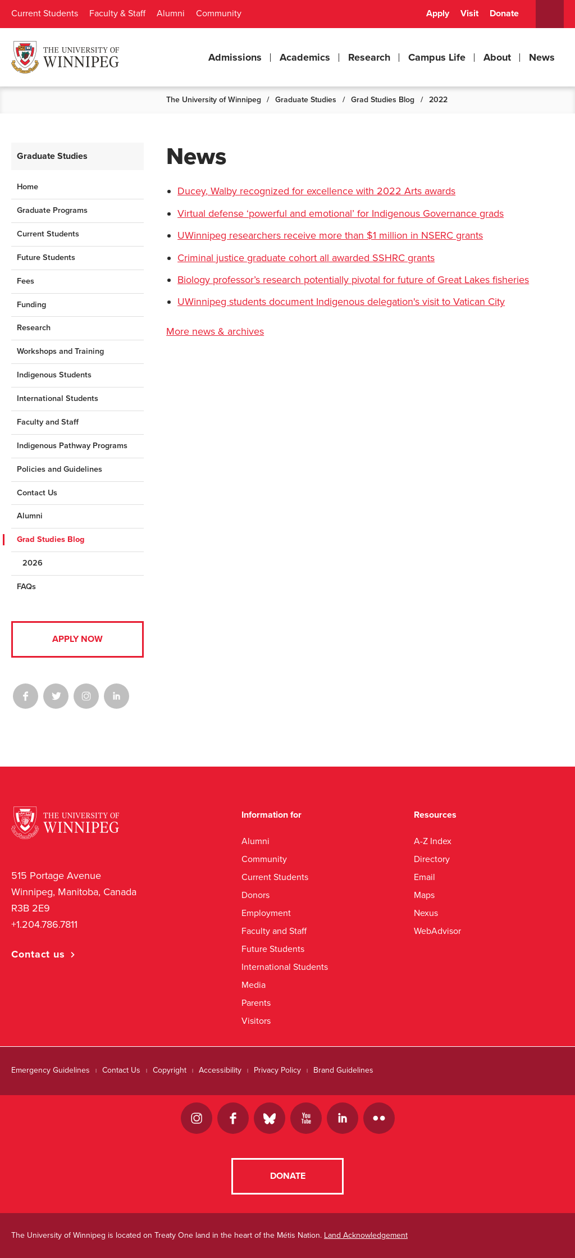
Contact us (38, 954)
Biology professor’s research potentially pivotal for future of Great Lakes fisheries (353, 280)
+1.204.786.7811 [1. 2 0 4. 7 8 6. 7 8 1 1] (44, 924)
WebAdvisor (437, 931)
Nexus (426, 913)
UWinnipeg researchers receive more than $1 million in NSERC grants (330, 235)
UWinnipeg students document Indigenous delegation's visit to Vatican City (341, 301)
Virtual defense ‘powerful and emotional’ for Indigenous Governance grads (340, 213)
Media (253, 984)
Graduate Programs (52, 210)
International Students (57, 398)
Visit (469, 13)
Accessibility (220, 1070)
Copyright (169, 1070)
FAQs (26, 586)
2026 (32, 563)
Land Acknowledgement (366, 1235)
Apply (437, 13)
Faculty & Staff (117, 13)
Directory (432, 859)
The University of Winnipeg (213, 99)
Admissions (235, 57)
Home (27, 187)
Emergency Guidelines (50, 1070)
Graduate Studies (305, 99)
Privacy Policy (277, 1070)
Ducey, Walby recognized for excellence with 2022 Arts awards (316, 191)
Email (424, 877)
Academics (305, 57)
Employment (266, 913)
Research (369, 57)
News (542, 57)
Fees (25, 281)
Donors (255, 895)
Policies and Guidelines (59, 469)
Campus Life (437, 57)
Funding (31, 304)
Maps (424, 895)
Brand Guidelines (343, 1070)
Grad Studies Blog (382, 99)
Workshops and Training (60, 351)
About (497, 57)
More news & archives (215, 331)
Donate (504, 13)
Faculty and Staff (48, 422)
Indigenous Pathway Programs (72, 445)
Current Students (44, 13)
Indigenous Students (54, 375)
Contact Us (37, 493)
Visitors (256, 1020)
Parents (256, 1002)
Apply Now (77, 639)
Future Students (46, 257)
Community (218, 13)
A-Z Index (432, 841)
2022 (438, 99)
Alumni (171, 13)
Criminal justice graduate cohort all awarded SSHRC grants (306, 258)
